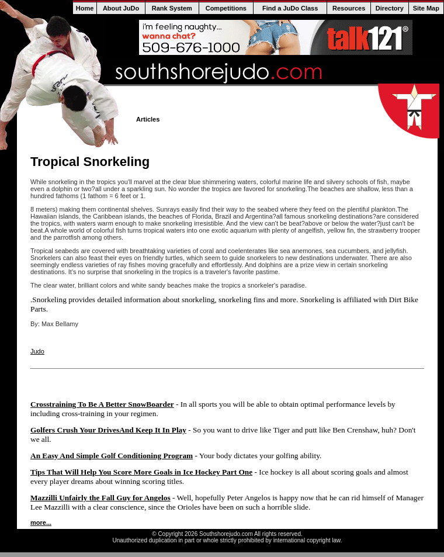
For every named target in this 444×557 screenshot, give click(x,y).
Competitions (226, 8)
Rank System (172, 8)
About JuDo (121, 8)
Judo (37, 351)
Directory (390, 8)
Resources (348, 8)
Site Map (426, 8)
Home (85, 8)
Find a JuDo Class (290, 8)
